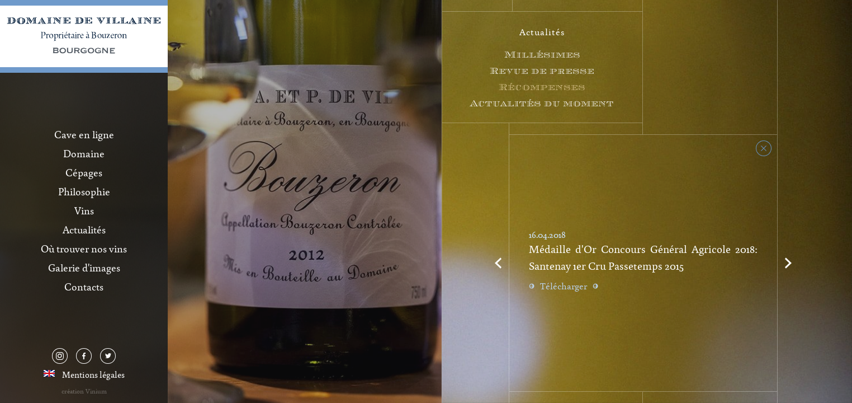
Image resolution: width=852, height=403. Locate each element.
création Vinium (84, 391)
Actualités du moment (542, 103)
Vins (84, 210)
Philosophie (84, 191)
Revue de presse (542, 70)
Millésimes (542, 54)
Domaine (84, 153)
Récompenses (542, 87)
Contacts (83, 286)
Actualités (84, 229)
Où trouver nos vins (84, 248)
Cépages (83, 172)
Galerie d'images (84, 267)
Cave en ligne (84, 134)
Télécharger (563, 286)
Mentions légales (93, 374)
